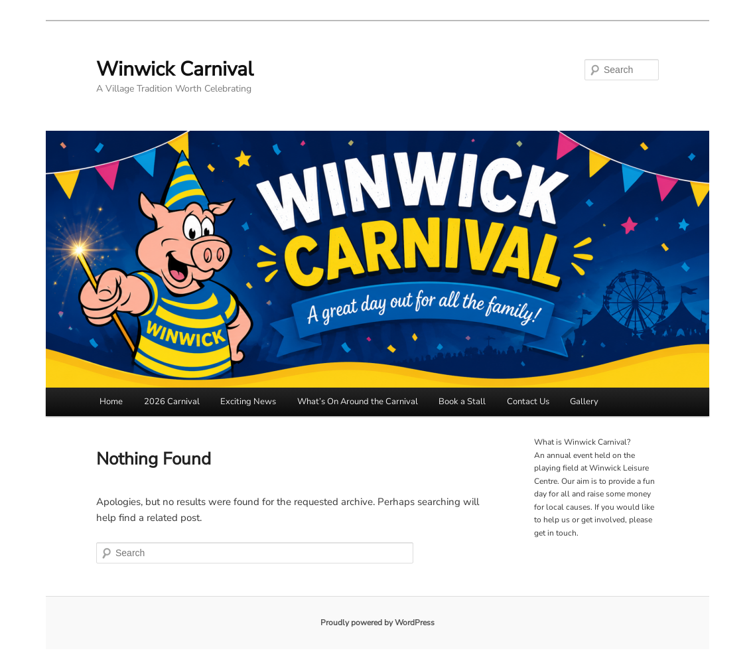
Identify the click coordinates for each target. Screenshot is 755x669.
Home (111, 402)
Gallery (584, 402)
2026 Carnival (172, 402)
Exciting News (248, 402)
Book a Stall (462, 402)
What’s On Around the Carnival (357, 402)
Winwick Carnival (174, 69)
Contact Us (528, 402)
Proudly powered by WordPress (377, 622)
